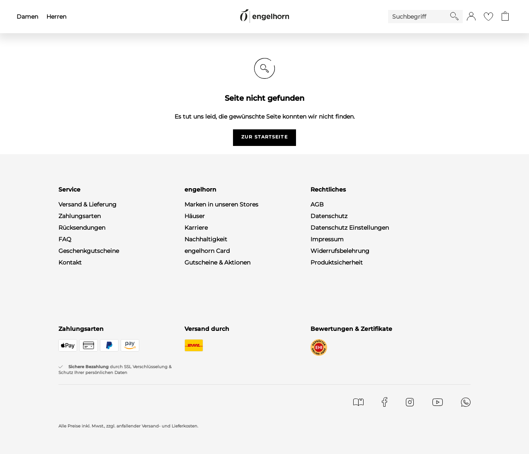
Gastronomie (203, 274)
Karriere (196, 227)
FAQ (64, 239)
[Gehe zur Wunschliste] (488, 16)
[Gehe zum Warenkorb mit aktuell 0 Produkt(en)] (505, 16)
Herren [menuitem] (56, 16)
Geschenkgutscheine (88, 251)
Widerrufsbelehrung (340, 251)
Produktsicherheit (337, 262)
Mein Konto (75, 274)
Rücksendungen (81, 227)
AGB (317, 204)
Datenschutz (329, 216)
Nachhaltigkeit (205, 239)
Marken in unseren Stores (221, 204)
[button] (471, 16)
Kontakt (70, 262)
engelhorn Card (207, 251)
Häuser (194, 216)
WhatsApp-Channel (86, 297)
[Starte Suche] (454, 16)
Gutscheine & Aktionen (217, 262)
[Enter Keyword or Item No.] (419, 16)
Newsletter (74, 285)
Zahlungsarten (79, 216)
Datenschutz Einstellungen (350, 227)
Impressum (327, 239)
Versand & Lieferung (87, 204)
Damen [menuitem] (27, 16)
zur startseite (264, 137)
